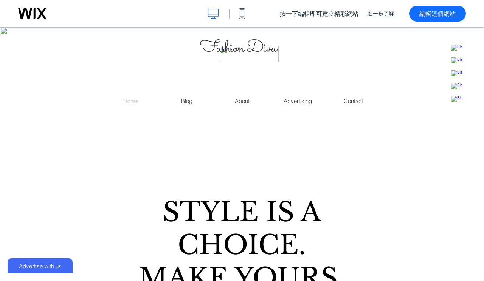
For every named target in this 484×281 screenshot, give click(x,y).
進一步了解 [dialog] (381, 13)
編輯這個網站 (437, 13)
